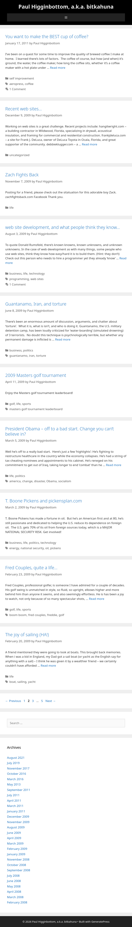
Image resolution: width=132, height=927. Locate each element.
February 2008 (17, 902)
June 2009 (14, 833)
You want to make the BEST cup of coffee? (46, 36)
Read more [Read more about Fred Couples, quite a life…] (96, 599)
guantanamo (18, 356)
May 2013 (14, 784)
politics (28, 350)
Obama (51, 481)
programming (19, 279)
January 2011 (16, 811)
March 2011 (15, 806)
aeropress (16, 84)
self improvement (21, 78)
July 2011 (13, 795)
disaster (39, 481)
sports (26, 404)
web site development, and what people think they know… (62, 227)
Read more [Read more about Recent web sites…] (89, 144)
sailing (22, 682)
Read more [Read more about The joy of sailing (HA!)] (48, 665)
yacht (32, 682)
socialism (64, 481)
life (11, 208)
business (15, 273)
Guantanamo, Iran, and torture (35, 304)
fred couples (37, 615)
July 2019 (13, 763)
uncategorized (19, 155)
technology (37, 273)
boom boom (18, 615)
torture (41, 356)
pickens (55, 548)
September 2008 (18, 870)
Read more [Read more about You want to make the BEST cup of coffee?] (57, 68)
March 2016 (15, 779)
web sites (36, 279)
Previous (13, 701)
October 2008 (16, 865)
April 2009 (14, 838)
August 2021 (16, 758)
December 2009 (18, 816)
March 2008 (15, 897)
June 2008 (14, 881)
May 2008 (14, 886)
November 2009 (18, 822)
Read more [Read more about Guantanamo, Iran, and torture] (62, 339)
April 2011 (14, 800)
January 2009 (16, 854)
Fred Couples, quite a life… (31, 567)
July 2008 (13, 876)
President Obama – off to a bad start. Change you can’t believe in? (59, 431)
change (27, 481)
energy (14, 548)
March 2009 (15, 843)
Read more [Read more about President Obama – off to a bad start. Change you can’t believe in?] (113, 465)
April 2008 (14, 892)
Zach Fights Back (21, 175)
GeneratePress (100, 921)
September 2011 (18, 790)
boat (12, 682)
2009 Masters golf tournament (35, 375)
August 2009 (16, 827)
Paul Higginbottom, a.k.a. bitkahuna (66, 6)
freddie (52, 615)
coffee (29, 84)
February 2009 (17, 849)
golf (12, 404)
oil (47, 548)
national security (32, 548)
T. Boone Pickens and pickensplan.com (43, 501)
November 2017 (18, 768)
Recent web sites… (23, 109)
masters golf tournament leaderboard (36, 409)
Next (51, 701)
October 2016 (16, 774)
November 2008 (18, 859)
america (15, 481)
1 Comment (17, 89)
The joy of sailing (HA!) (27, 634)
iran (31, 356)
